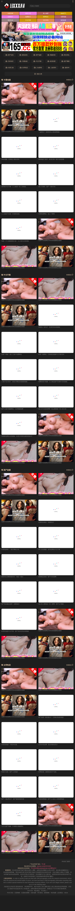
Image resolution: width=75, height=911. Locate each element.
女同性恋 (24, 67)
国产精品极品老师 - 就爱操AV (10, 604)
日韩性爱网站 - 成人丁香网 (46, 214)
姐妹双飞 (63, 13)
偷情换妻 (63, 20)
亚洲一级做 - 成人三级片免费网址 (11, 354)
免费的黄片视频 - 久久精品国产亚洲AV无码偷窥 (52, 381)
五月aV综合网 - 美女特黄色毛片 (48, 744)
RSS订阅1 (10, 892)
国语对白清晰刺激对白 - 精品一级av (12, 576)
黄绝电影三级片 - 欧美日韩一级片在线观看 (51, 159)
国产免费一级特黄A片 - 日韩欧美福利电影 (51, 717)
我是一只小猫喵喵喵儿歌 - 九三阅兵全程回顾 (15, 241)
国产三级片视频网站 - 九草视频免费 (12, 409)
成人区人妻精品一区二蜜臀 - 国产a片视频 (51, 604)
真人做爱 (45, 13)
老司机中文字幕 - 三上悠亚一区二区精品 (13, 186)
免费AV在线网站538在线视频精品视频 (13, 105)
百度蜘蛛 (17, 892)
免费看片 (10, 17)
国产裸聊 (65, 61)
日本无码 (45, 20)
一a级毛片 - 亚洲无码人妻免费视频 (48, 132)
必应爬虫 (60, 892)
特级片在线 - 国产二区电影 (9, 772)
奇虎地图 (53, 892)
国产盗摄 (37, 55)
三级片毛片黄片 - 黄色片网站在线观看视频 (14, 381)
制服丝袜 (51, 55)
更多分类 (38, 74)
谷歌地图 (33, 892)
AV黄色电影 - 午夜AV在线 (9, 744)
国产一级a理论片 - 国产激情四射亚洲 (12, 799)
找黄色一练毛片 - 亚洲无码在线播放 (49, 327)
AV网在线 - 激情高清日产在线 (47, 772)
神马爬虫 (40, 892)
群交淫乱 (65, 55)
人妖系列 (52, 67)
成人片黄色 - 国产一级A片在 (47, 186)
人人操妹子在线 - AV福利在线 (10, 214)
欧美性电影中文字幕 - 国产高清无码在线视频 (15, 631)
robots (66, 892)
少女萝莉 (38, 67)
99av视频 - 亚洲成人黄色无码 (10, 159)
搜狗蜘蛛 (47, 892)
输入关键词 (34, 6)
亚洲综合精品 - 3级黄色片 (46, 522)
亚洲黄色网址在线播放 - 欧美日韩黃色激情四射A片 (16, 436)
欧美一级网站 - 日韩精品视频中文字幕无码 (51, 354)
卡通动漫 (23, 61)
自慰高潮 (10, 13)
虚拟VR (65, 67)
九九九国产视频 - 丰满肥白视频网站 (12, 826)
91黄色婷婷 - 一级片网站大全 (10, 549)
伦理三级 (10, 67)
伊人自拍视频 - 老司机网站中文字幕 (49, 549)
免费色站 (45, 17)
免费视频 (63, 17)
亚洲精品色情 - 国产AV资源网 (47, 576)
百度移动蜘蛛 (25, 892)
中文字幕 (28, 20)
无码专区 (9, 61)
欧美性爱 (51, 61)
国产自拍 (9, 55)
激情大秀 (28, 13)
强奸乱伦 (10, 20)
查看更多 (70, 80)
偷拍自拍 (23, 55)
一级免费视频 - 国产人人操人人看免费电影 (51, 799)
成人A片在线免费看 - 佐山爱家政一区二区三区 (52, 409)
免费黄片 (28, 17)
